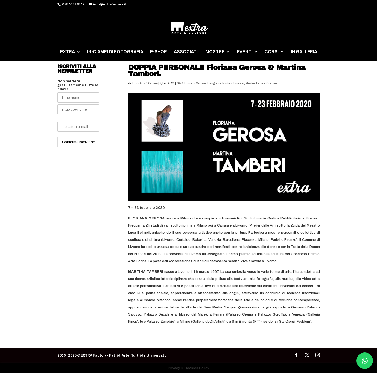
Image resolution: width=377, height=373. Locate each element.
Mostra (250, 83)
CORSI (272, 52)
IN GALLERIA (304, 52)
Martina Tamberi (233, 83)
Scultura (272, 83)
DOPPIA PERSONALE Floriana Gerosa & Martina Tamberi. (216, 70)
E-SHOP (158, 52)
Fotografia (214, 83)
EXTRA (67, 52)
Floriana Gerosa (195, 83)
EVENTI (244, 52)
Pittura (260, 83)
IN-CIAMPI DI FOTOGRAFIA (115, 52)
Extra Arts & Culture (145, 83)
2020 (179, 83)
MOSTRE (215, 52)
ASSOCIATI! (186, 52)
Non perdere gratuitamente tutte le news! (77, 85)
